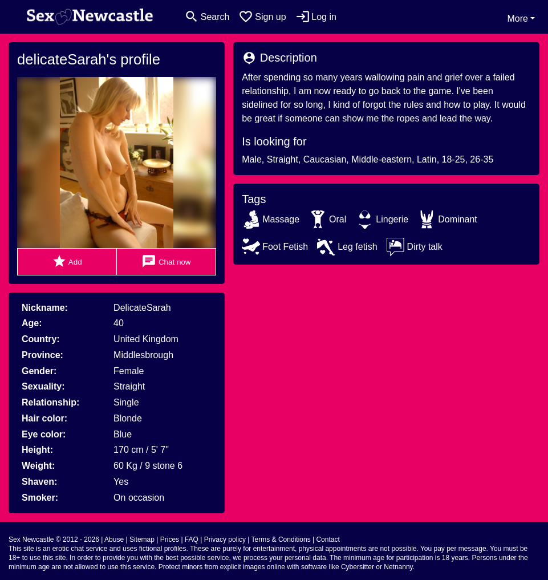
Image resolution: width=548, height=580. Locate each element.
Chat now (165, 261)
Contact (327, 540)
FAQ (191, 540)
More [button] (517, 18)
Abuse (114, 540)
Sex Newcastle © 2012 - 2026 (54, 540)
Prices (169, 540)
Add (67, 261)
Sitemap (142, 540)
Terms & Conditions (281, 540)
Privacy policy (225, 540)
